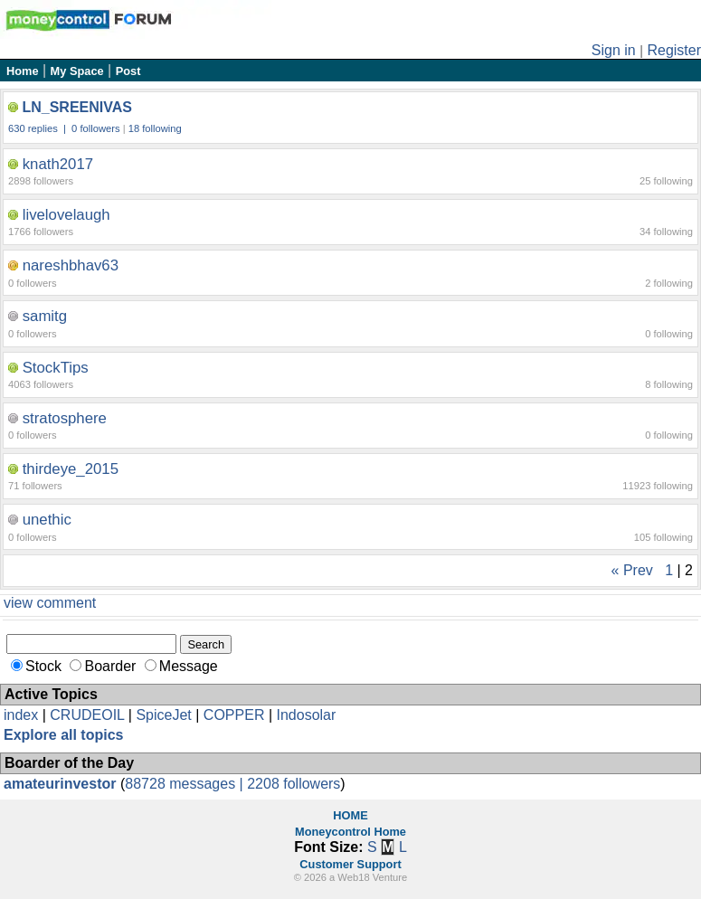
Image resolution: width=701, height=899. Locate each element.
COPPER (234, 715)
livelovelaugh (66, 214)
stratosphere (65, 418)
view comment (50, 602)
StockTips (56, 367)
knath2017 (58, 164)
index (21, 715)
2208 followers (293, 783)
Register (674, 50)
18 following (155, 128)
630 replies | (38, 128)
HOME (350, 815)
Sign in (614, 50)
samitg (45, 316)
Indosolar (306, 715)
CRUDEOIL (87, 715)
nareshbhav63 (70, 265)
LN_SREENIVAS (77, 107)
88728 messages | (186, 783)
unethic (47, 519)
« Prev (632, 570)
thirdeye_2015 (70, 469)
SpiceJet (163, 715)
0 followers (95, 128)
